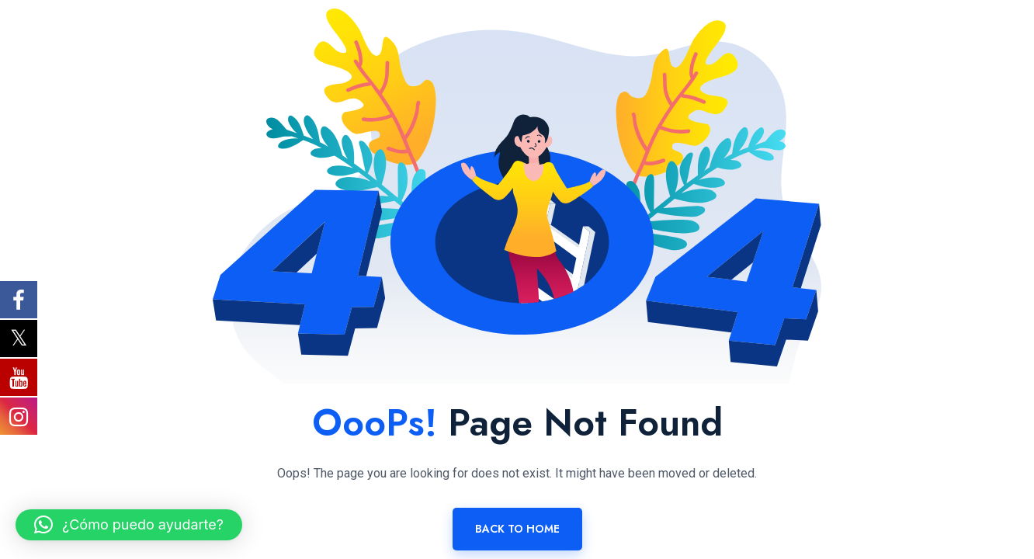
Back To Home (517, 528)
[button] (129, 524)
